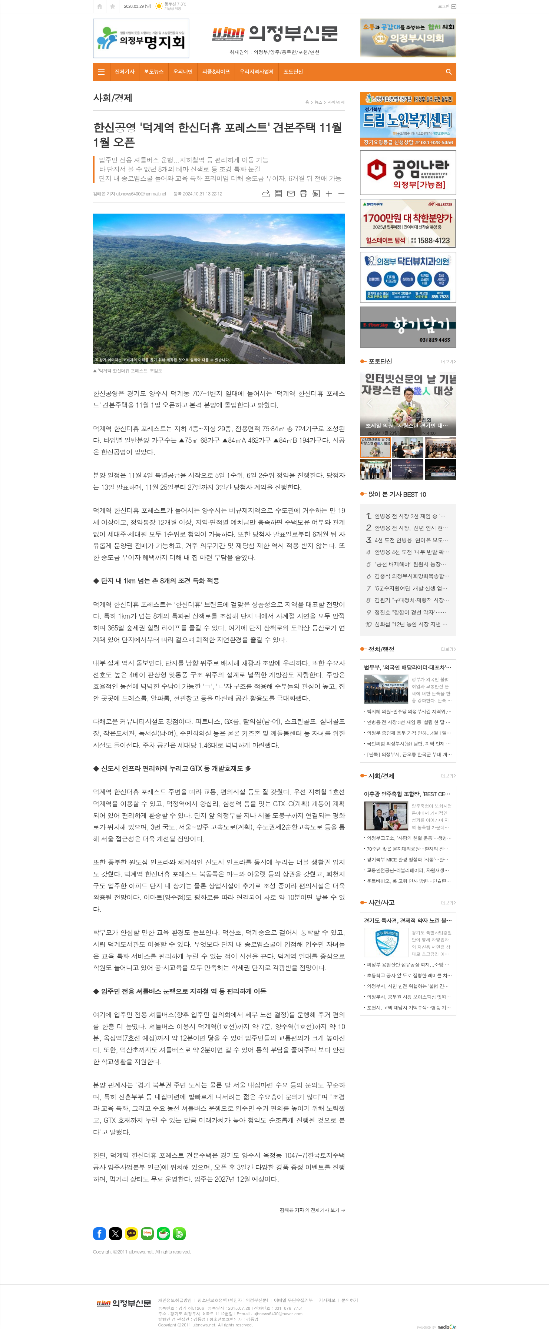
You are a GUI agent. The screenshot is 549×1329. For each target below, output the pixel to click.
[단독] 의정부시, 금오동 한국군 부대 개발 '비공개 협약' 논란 (409, 754)
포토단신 (293, 71)
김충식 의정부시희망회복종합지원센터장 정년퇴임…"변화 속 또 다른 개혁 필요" (412, 576)
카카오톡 (131, 1233)
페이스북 (99, 1233)
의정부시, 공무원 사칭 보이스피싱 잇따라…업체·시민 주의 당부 (409, 996)
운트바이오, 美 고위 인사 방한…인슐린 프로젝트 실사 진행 (409, 880)
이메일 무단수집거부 (293, 1300)
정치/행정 (381, 649)
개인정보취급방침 (175, 1300)
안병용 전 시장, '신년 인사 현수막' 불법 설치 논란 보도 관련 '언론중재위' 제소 (412, 528)
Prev (369, 403)
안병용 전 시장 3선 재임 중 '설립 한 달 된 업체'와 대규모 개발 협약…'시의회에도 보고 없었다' (412, 516)
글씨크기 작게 (341, 193)
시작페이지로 (99, 6)
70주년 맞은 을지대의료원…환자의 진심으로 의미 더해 (409, 848)
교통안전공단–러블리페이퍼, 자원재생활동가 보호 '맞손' (409, 870)
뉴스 (319, 102)
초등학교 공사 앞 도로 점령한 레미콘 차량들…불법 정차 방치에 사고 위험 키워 (409, 975)
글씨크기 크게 (329, 193)
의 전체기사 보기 (310, 1209)
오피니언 (183, 71)
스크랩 (316, 193)
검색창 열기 (448, 72)
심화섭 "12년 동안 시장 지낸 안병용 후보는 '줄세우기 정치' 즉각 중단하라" (412, 624)
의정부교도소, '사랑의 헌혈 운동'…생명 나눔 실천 (409, 837)
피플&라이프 (216, 71)
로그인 (443, 6)
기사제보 (327, 1300)
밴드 (179, 1233)
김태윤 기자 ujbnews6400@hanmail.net (129, 193)
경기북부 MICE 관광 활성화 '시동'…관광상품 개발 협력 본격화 (409, 859)
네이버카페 (163, 1233)
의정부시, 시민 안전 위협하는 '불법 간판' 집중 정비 (409, 986)
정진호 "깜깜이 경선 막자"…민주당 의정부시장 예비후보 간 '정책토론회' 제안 (412, 612)
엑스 (115, 1233)
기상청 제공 (173, 8)
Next (447, 403)
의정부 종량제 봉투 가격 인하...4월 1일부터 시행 (409, 732)
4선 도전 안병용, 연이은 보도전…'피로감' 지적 (412, 540)
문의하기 (349, 1300)
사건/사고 (381, 902)
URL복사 (265, 193)
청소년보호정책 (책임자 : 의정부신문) (233, 1300)
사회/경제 (336, 102)
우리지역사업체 (256, 71)
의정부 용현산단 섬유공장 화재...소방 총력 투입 (409, 964)
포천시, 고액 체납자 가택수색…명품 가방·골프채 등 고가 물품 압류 (409, 1007)
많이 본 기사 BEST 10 (397, 494)
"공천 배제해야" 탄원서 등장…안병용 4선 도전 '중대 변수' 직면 (412, 564)
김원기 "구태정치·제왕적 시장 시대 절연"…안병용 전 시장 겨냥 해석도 (412, 600)
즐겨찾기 (112, 6)
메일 (291, 193)
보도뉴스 (153, 71)
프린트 (303, 193)
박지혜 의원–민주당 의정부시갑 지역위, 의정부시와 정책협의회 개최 (409, 711)
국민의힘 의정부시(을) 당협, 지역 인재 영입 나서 (409, 743)
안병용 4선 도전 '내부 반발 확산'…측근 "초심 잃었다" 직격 (412, 552)
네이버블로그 (147, 1233)
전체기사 (125, 71)
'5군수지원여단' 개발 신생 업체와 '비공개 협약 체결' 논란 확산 (412, 588)
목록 (278, 193)
